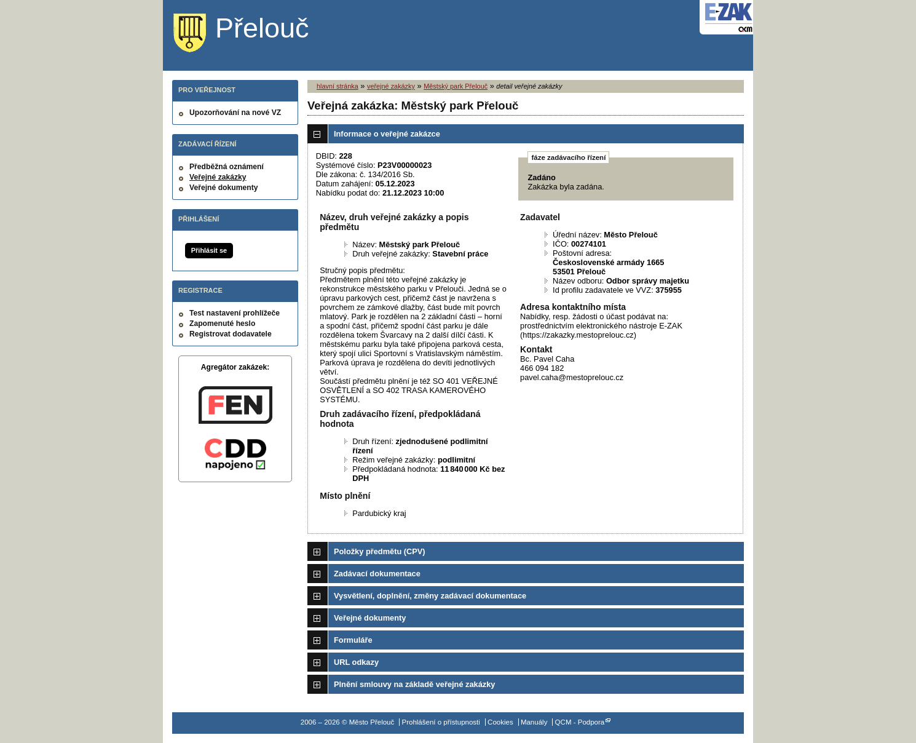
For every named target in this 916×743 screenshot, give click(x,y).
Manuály (534, 722)
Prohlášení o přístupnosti (440, 722)
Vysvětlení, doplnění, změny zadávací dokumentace (430, 595)
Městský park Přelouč (456, 86)
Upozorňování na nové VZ (235, 112)
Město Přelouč (250, 33)
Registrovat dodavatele (230, 334)
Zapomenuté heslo (222, 323)
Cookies (500, 722)
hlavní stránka (337, 86)
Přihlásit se (209, 250)
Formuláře (353, 640)
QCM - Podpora (580, 722)
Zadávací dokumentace (377, 573)
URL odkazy (356, 662)
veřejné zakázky (391, 86)
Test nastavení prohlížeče (234, 313)
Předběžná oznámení (226, 166)
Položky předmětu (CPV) (379, 551)
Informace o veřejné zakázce (387, 133)
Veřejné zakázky (218, 177)
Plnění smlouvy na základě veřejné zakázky (414, 684)
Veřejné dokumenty (223, 187)
